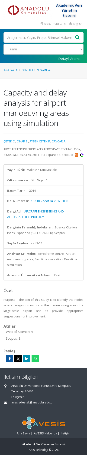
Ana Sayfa (10, 70)
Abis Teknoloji (38, 450)
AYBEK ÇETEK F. (39, 141)
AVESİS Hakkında (45, 433)
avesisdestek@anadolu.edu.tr (32, 402)
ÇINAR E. (22, 141)
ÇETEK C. (9, 141)
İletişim (66, 433)
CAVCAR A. (59, 141)
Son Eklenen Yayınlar (37, 70)
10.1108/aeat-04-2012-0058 (49, 201)
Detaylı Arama (69, 58)
